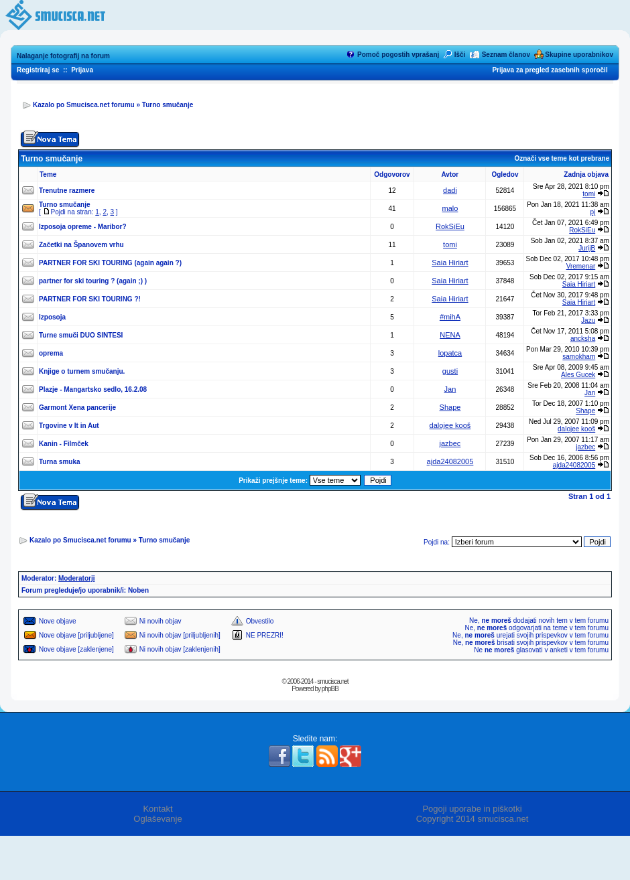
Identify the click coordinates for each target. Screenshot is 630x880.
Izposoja (52, 317)
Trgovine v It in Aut (69, 425)
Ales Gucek (578, 374)
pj (592, 212)
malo (450, 208)
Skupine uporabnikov (579, 54)
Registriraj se (38, 70)
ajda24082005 (450, 461)
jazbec (450, 443)
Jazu (588, 320)
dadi (450, 190)
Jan (450, 389)
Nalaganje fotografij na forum (63, 56)
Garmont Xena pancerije (77, 407)
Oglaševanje (157, 819)
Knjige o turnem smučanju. (82, 371)
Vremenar (581, 266)
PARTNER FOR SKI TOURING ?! (90, 299)
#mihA (450, 317)
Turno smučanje (168, 104)
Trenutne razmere (66, 190)
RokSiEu (450, 226)
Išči (460, 54)
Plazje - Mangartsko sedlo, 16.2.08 (93, 389)
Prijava (82, 70)
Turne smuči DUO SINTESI (81, 335)
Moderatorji (76, 578)
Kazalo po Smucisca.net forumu (84, 104)
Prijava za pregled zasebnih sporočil (549, 70)
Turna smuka (59, 461)
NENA (450, 335)
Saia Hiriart (450, 263)
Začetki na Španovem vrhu (81, 244)
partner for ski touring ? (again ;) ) (93, 281)
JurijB (586, 248)
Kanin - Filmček (63, 443)
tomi (588, 194)
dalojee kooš (450, 425)
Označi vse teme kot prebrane (561, 158)
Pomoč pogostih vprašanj (398, 54)
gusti (450, 371)
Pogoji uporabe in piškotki (471, 809)
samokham (578, 356)
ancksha (582, 338)
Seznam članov (506, 54)
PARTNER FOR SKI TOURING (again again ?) (110, 263)
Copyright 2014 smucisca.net (472, 819)
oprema (51, 353)
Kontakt (157, 809)
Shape (450, 407)
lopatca (450, 353)
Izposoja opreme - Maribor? (83, 226)
